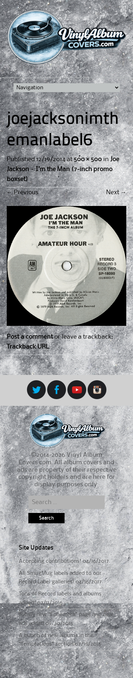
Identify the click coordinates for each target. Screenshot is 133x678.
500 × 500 (88, 159)
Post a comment (30, 337)
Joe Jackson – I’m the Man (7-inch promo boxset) (63, 169)
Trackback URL (28, 347)
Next (116, 192)
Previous (22, 192)
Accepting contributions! (50, 561)
